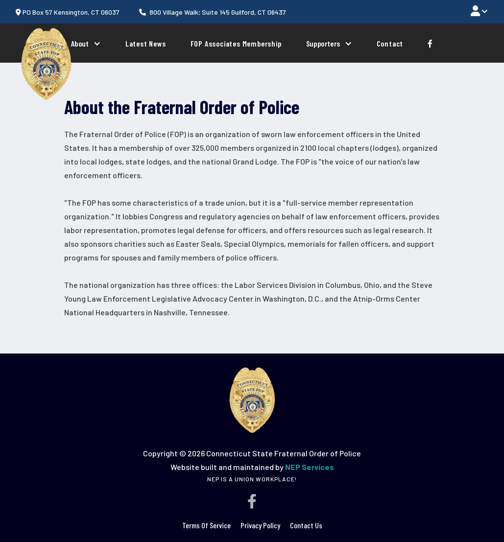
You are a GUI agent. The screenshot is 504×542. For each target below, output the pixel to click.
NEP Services (309, 466)
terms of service (206, 525)
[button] (479, 10)
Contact (390, 42)
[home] (46, 64)
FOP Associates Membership (236, 42)
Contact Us (306, 525)
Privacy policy (260, 525)
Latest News (145, 42)
